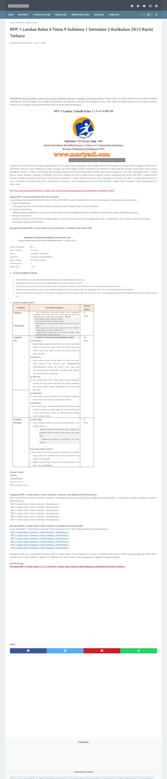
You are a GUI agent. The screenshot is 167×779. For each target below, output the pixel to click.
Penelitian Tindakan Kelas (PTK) (132, 132)
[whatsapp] (96, 682)
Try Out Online (125, 167)
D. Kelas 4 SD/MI (128, 205)
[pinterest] (154, 3)
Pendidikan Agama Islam (129, 122)
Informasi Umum (137, 82)
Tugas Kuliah (139, 167)
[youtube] (142, 3)
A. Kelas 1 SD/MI (128, 192)
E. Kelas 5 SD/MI (128, 210)
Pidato (145, 137)
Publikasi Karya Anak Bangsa (131, 147)
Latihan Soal (140, 97)
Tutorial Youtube (142, 172)
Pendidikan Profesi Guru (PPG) (131, 127)
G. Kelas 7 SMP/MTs (130, 219)
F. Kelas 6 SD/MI (128, 215)
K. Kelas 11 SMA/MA (130, 237)
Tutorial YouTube (43, 10)
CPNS (148, 58)
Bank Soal (101, 10)
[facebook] (130, 3)
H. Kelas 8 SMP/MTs (130, 224)
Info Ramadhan (141, 77)
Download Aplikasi (126, 68)
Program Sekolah (126, 142)
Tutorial (150, 167)
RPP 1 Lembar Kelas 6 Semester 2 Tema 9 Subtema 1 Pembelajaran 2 (40, 561)
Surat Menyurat (125, 162)
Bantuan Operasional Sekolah (131, 58)
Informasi (25, 10)
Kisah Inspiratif (125, 97)
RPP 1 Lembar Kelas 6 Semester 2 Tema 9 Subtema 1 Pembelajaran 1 (40, 558)
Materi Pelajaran (145, 102)
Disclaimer (53, 769)
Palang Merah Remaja (128, 112)
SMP (144, 157)
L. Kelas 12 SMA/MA (130, 242)
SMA (137, 157)
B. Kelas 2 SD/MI (128, 196)
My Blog (122, 107)
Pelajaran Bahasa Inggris (129, 117)
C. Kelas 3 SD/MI (128, 201)
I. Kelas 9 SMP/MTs (130, 228)
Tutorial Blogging (126, 172)
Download (116, 10)
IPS (136, 72)
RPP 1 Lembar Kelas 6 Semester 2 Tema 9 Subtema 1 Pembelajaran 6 (40, 573)
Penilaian (152, 132)
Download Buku (143, 68)
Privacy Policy (65, 769)
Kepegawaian (144, 92)
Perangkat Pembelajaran (129, 137)
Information (124, 87)
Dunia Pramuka (125, 72)
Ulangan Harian (125, 176)
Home (12, 10)
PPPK (144, 107)
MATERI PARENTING (127, 102)
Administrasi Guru (82, 10)
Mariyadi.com (87, 775)
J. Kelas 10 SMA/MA (130, 233)
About (93, 769)
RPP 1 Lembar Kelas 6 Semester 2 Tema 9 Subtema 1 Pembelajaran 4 (40, 567)
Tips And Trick (140, 162)
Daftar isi (114, 769)
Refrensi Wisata (125, 157)
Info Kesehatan (125, 77)
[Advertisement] (59, 69)
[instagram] (148, 3)
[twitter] (136, 3)
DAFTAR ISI (123, 63)
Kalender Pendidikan (127, 92)
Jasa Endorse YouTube (141, 87)
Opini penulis (134, 107)
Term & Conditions (81, 769)
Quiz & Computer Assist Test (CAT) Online (136, 152)
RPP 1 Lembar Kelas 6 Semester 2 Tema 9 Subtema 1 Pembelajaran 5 (40, 570)
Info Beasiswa (146, 72)
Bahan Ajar (62, 10)
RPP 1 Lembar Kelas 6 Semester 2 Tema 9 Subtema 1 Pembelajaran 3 (40, 564)
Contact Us (103, 769)
